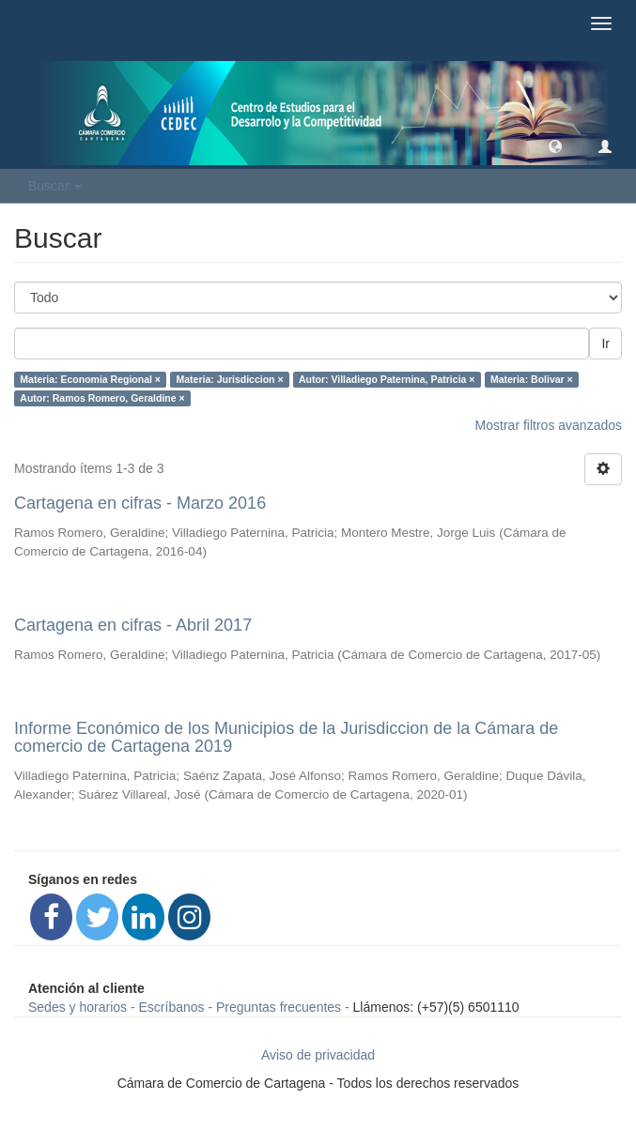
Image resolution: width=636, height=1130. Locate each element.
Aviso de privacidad (318, 1054)
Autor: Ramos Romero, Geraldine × (102, 398)
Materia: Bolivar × (531, 379)
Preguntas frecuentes (278, 1007)
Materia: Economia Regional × (90, 379)
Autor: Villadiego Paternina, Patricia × (386, 379)
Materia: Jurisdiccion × (229, 379)
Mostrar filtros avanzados (548, 425)
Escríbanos (172, 1007)
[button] (555, 145)
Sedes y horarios (77, 1007)
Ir (605, 343)
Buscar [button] (55, 185)
